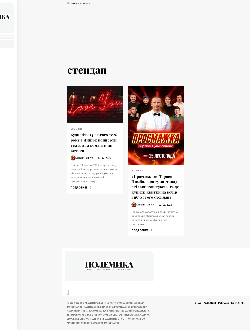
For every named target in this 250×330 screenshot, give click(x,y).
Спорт (19, 108)
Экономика (22, 71)
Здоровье (21, 86)
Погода (20, 93)
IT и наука (21, 78)
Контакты (237, 302)
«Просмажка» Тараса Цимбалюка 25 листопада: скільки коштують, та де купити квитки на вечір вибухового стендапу (156, 187)
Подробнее (81, 187)
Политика (21, 56)
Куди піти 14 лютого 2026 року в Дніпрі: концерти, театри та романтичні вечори (94, 142)
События (21, 63)
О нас (198, 302)
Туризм (20, 115)
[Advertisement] (156, 36)
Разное (19, 100)
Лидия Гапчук (84, 157)
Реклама (223, 302)
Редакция (209, 302)
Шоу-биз (20, 123)
